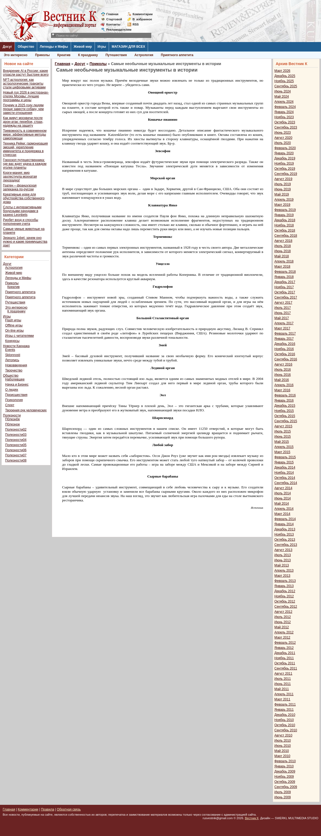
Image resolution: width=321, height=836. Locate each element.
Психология (14, 400)
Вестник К (252, 818)
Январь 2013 (284, 586)
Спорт (9, 405)
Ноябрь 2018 (284, 225)
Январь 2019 (284, 215)
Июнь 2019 (282, 189)
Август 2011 (283, 673)
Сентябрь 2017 (285, 297)
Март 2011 (282, 699)
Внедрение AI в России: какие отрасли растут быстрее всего (26, 72)
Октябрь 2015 (284, 416)
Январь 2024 (284, 112)
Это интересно (15, 55)
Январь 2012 (284, 648)
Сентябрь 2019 (285, 174)
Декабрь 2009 (284, 771)
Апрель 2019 (284, 199)
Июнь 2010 (282, 746)
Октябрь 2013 (284, 540)
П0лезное (12, 424)
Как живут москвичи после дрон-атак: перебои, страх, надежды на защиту (23, 121)
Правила (47, 809)
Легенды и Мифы (54, 47)
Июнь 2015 (282, 436)
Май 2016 (281, 380)
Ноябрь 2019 (284, 163)
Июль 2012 (282, 617)
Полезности (12, 415)
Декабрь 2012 (284, 591)
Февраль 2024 (285, 107)
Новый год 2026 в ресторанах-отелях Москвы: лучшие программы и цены (26, 96)
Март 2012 (282, 637)
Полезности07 (16, 455)
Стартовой (114, 19)
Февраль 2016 (285, 395)
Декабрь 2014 (284, 467)
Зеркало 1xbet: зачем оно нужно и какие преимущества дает (25, 241)
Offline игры (14, 325)
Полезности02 (16, 429)
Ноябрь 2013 (284, 534)
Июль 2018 (282, 246)
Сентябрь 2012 (285, 606)
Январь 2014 (284, 524)
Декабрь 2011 (284, 653)
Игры (102, 47)
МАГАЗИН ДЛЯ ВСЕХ (128, 47)
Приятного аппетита (177, 55)
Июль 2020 (282, 143)
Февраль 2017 (285, 333)
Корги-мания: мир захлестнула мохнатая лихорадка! (20, 176)
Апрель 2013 (284, 570)
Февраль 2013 (285, 581)
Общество (26, 47)
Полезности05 (16, 445)
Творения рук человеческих (26, 410)
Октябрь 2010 (284, 725)
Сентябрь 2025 (285, 86)
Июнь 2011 (282, 684)
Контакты (113, 24)
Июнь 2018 (282, 251)
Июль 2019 (282, 184)
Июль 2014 (282, 493)
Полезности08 (16, 460)
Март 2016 (282, 390)
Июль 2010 (282, 740)
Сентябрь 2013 (285, 545)
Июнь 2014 (282, 498)
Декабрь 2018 (284, 220)
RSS (136, 24)
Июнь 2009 (282, 797)
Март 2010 (282, 756)
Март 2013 (282, 576)
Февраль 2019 (285, 210)
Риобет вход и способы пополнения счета (20, 222)
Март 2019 (282, 205)
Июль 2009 (282, 792)
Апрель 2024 (284, 102)
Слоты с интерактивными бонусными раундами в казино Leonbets (22, 211)
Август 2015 (283, 426)
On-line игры (14, 330)
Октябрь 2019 (284, 169)
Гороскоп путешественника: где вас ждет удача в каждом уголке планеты (24, 163)
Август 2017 (283, 303)
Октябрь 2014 (284, 478)
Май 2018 (281, 256)
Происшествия (16, 395)
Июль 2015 (282, 431)
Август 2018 (283, 241)
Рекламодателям (116, 29)
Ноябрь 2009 (284, 777)
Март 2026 (282, 71)
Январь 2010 (284, 766)
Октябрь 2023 (284, 122)
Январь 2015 (284, 462)
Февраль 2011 (285, 704)
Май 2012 (281, 627)
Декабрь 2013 (284, 529)
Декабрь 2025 (284, 76)
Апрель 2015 (284, 447)
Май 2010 (281, 751)
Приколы (42, 55)
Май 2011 (281, 689)
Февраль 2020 (285, 148)
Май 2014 (281, 503)
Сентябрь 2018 (285, 236)
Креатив (63, 55)
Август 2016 (283, 364)
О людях (11, 390)
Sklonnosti (12, 355)
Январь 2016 (284, 400)
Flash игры (13, 320)
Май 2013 (281, 565)
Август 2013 (283, 550)
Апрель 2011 (284, 694)
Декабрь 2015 (284, 406)
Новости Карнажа (16, 346)
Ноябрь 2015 (284, 411)
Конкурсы (12, 341)
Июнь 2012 (282, 622)
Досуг (7, 47)
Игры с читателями (19, 336)
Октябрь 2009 (284, 782)
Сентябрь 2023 (285, 127)
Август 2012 (283, 612)
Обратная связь (69, 809)
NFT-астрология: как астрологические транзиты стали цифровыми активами (24, 83)
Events (10, 350)
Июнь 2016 (282, 375)
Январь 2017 (284, 339)
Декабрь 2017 (284, 282)
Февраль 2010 (285, 761)
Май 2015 (281, 442)
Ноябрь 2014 (284, 473)
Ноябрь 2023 (284, 117)
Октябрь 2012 (284, 601)
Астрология (143, 55)
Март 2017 (282, 328)
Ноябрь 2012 (284, 596)
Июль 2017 (282, 308)
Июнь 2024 (282, 91)
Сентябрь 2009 (285, 787)
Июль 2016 (282, 369)
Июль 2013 (282, 555)
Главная (112, 14)
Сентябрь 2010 (285, 730)
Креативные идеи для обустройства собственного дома (23, 198)
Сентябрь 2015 (285, 421)
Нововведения (16, 365)
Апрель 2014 (284, 509)
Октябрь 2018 (284, 230)
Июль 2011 (282, 679)
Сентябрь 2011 (285, 668)
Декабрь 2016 (284, 344)
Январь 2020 (284, 153)
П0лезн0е (12, 419)
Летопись (12, 360)
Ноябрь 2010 (284, 720)
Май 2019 (281, 194)
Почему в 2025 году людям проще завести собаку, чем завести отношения (23, 109)
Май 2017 (281, 318)
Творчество (13, 370)
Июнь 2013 (282, 560)
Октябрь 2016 (284, 354)
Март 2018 (282, 266)
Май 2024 (281, 96)
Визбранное (142, 19)
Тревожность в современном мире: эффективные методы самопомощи (25, 134)
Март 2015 (282, 452)
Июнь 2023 (282, 132)
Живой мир (83, 47)
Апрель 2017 (284, 323)
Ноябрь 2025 (284, 81)
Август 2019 (283, 179)
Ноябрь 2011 (284, 658)
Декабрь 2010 (284, 715)
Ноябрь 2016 (284, 349)
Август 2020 (283, 138)
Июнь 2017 (282, 313)
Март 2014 (282, 514)
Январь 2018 (284, 277)
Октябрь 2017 (284, 292)
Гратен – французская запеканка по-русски (20, 187)
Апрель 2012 (284, 632)
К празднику (88, 55)
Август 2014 (283, 488)
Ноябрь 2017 (284, 287)
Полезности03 (16, 435)
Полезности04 (16, 440)
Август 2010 (283, 735)
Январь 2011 (284, 710)
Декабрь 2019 (284, 158)
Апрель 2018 (284, 261)
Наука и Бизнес (16, 384)
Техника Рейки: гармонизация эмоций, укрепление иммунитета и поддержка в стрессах (25, 149)
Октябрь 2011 (284, 663)
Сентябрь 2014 (285, 483)
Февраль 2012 (285, 643)
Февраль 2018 (285, 272)
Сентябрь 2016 (285, 359)
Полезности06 (16, 450)
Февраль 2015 (285, 457)
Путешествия (116, 55)
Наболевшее (15, 379)
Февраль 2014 (285, 519)
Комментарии (143, 14)
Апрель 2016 (284, 385)
